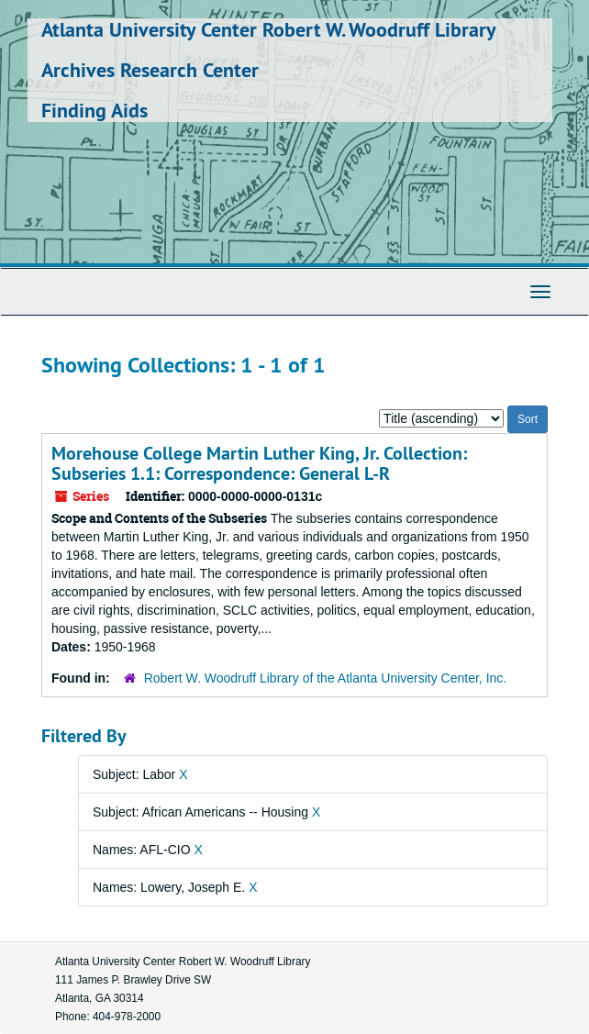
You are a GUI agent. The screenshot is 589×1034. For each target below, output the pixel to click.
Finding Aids (94, 110)
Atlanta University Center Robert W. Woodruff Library (268, 29)
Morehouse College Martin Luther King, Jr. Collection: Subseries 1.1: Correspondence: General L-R (259, 463)
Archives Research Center (150, 70)
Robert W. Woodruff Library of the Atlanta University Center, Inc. (325, 678)
